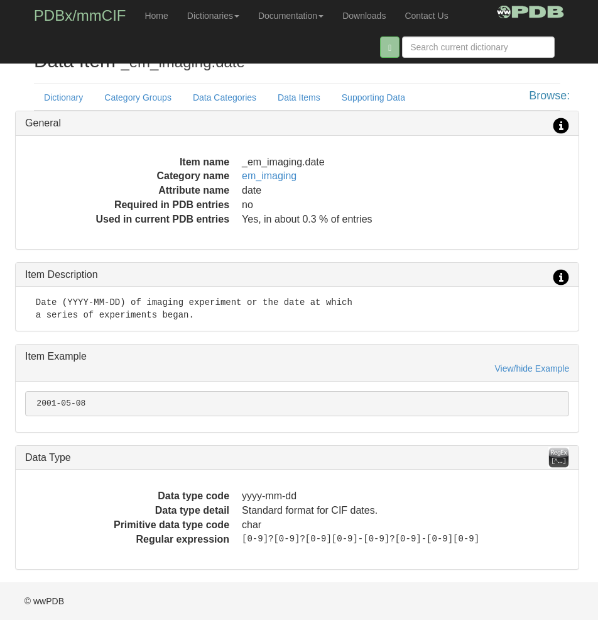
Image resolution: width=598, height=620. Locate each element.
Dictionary (63, 97)
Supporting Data (373, 97)
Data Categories (224, 97)
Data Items (299, 97)
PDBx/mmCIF (80, 15)
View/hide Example (531, 368)
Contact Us (426, 16)
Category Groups (137, 97)
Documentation (290, 16)
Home (156, 16)
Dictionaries (213, 16)
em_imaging (269, 175)
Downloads (364, 16)
